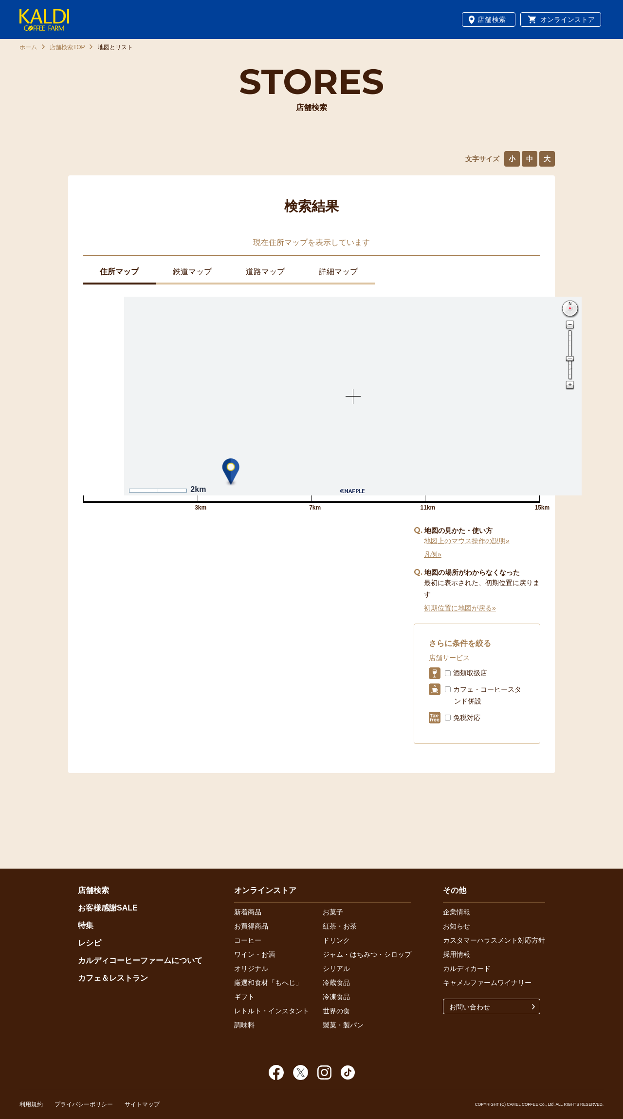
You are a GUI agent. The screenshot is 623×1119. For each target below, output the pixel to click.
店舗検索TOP (67, 47)
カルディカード (467, 968)
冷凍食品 (336, 997)
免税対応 (466, 717)
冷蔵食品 (336, 982)
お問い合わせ (469, 1007)
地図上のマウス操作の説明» (467, 541)
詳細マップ (338, 271)
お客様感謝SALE (108, 908)
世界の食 (336, 1011)
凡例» (432, 554)
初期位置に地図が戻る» (460, 608)
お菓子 (333, 912)
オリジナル (251, 968)
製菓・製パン (343, 1025)
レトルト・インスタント (271, 1011)
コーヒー (247, 940)
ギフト (244, 997)
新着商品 (247, 912)
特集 (85, 925)
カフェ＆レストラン (113, 978)
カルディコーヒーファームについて (140, 960)
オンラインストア (567, 19)
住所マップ (119, 271)
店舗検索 (491, 19)
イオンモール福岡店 (113, 554)
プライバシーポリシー (84, 1104)
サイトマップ (142, 1104)
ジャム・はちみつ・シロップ (367, 954)
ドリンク (336, 940)
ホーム (28, 47)
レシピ (89, 943)
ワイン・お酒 (254, 954)
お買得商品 (251, 926)
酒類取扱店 (470, 673)
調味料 (244, 1025)
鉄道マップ (192, 271)
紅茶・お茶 (340, 926)
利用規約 (31, 1104)
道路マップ (265, 271)
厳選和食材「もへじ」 (268, 982)
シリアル (336, 968)
